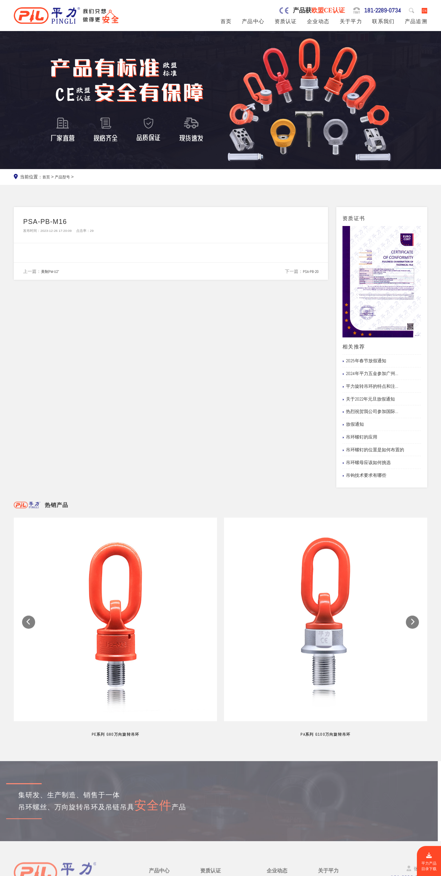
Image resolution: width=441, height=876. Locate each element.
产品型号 (65, 177)
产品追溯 (416, 21)
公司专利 (210, 811)
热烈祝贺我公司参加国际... (370, 412)
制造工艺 (328, 795)
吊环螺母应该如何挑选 (366, 463)
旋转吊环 (158, 787)
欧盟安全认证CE (218, 795)
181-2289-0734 (377, 10)
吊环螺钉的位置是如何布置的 (373, 450)
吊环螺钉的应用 (359, 437)
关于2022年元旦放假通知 (368, 399)
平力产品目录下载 (428, 860)
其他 (154, 851)
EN (423, 10)
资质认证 (286, 21)
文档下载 (276, 818)
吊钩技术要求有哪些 (364, 475)
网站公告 (276, 787)
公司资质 (210, 787)
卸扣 (154, 834)
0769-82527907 (49, 818)
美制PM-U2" (52, 274)
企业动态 (318, 21)
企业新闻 (276, 803)
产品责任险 (213, 803)
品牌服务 (328, 787)
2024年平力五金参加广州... (370, 374)
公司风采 (328, 803)
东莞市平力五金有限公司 (69, 869)
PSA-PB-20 (309, 274)
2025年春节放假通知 (364, 361)
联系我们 (383, 21)
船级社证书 (213, 818)
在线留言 (328, 818)
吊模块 (156, 811)
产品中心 (253, 21)
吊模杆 (156, 803)
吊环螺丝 (158, 795)
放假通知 (353, 424)
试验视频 (328, 811)
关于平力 (351, 21)
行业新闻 (276, 795)
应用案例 (276, 811)
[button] (28, 575)
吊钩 (154, 818)
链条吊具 (158, 842)
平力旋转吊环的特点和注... (370, 386)
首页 (226, 21)
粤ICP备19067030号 (384, 869)
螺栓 (154, 826)
